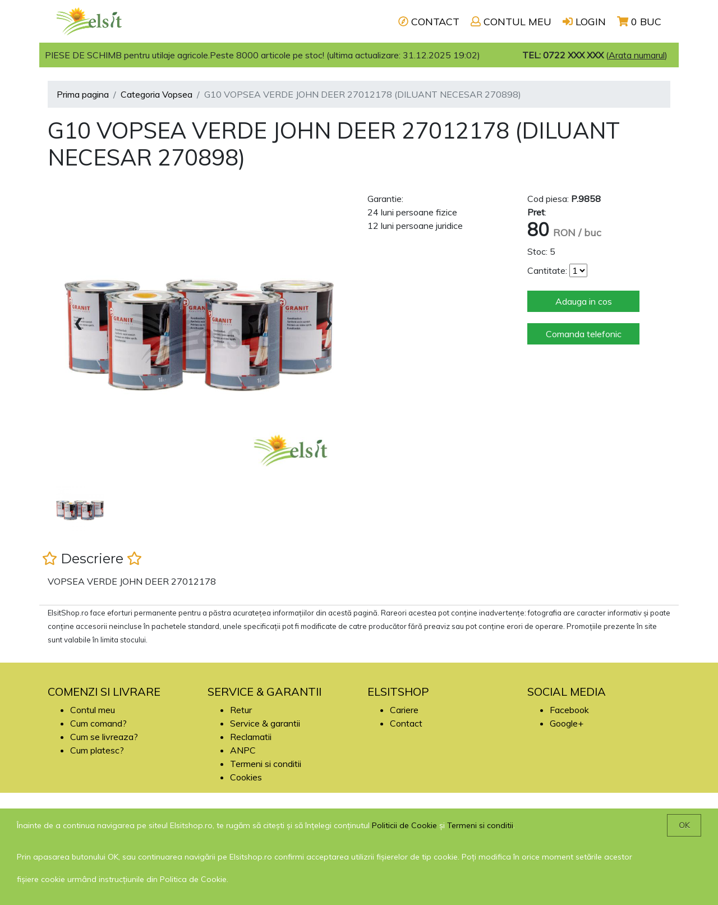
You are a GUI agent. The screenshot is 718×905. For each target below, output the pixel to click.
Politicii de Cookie (404, 825)
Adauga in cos (583, 301)
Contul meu (92, 709)
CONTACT (428, 21)
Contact (406, 723)
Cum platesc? (97, 750)
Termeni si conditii (265, 763)
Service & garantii (265, 723)
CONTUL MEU (511, 21)
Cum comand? (98, 723)
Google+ (566, 723)
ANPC (243, 750)
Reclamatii (250, 736)
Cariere (404, 709)
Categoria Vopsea (156, 94)
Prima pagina (83, 94)
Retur (241, 709)
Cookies (246, 777)
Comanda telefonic (584, 333)
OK (684, 825)
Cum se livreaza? (104, 736)
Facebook (569, 709)
